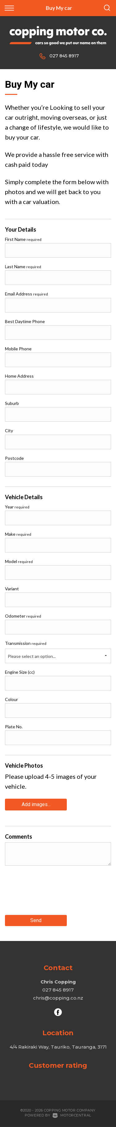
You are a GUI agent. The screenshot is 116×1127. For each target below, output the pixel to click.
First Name (23, 239)
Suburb (12, 403)
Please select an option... (32, 656)
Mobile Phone (18, 348)
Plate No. (14, 726)
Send (35, 920)
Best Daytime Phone (25, 321)
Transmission (25, 643)
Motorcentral (72, 1115)
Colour (11, 699)
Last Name (23, 266)
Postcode (14, 458)
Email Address (26, 293)
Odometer (23, 616)
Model (19, 561)
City (9, 430)
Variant (12, 588)
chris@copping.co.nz (58, 998)
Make (18, 534)
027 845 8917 (64, 56)
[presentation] (52, 893)
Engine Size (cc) (20, 672)
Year (17, 506)
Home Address (19, 376)
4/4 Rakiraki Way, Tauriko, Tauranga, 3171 (58, 1047)
